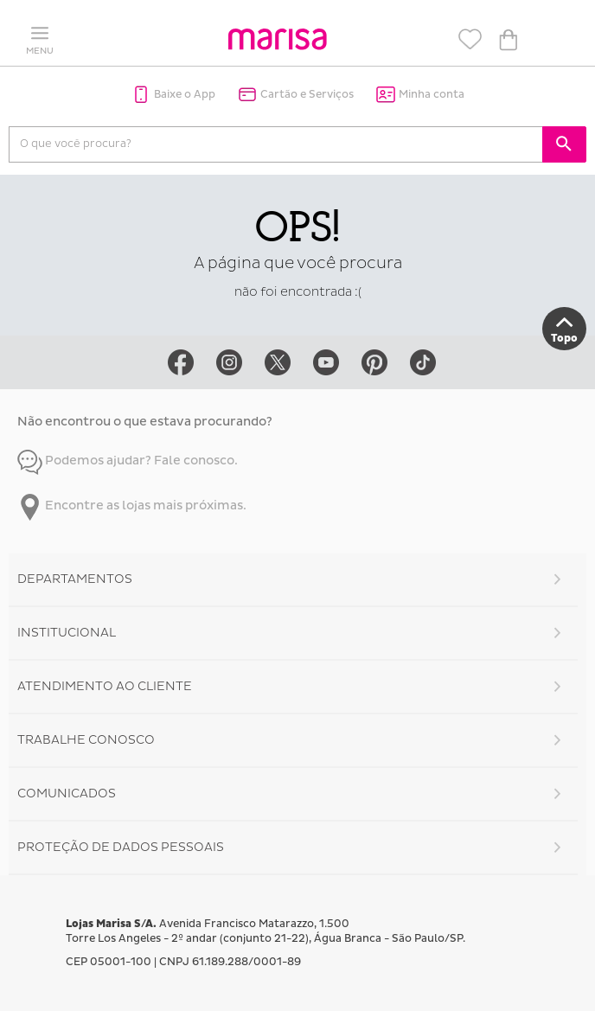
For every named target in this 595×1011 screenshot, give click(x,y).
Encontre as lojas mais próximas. (131, 505)
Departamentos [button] (74, 579)
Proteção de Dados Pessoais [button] (120, 847)
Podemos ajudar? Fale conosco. (127, 460)
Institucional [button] (66, 632)
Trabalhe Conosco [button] (86, 740)
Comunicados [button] (66, 793)
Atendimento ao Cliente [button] (104, 686)
